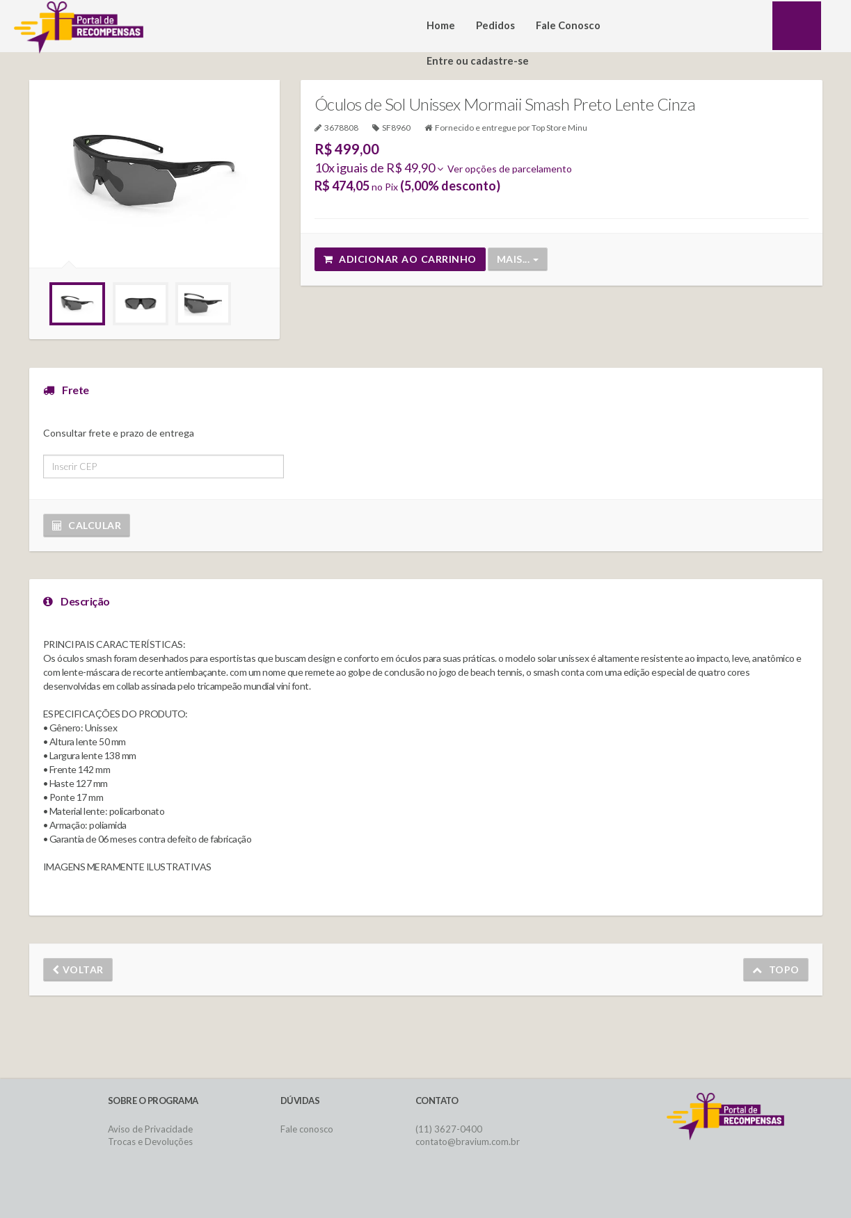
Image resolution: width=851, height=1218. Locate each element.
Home (441, 25)
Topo (776, 969)
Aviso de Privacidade (150, 1129)
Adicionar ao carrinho (400, 259)
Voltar (78, 969)
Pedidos (495, 25)
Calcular (87, 525)
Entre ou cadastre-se (478, 61)
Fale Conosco (568, 25)
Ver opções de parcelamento (504, 168)
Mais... (518, 259)
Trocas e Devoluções (150, 1141)
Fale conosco (306, 1129)
